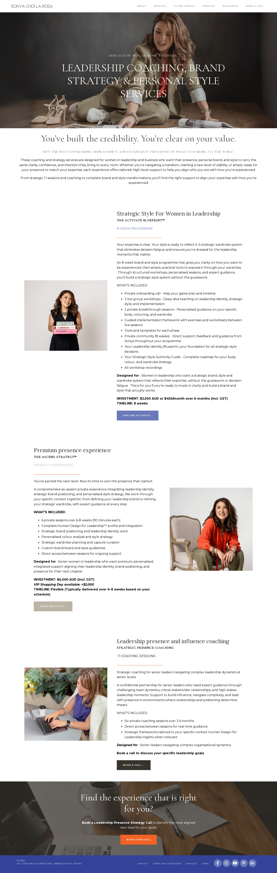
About (141, 6)
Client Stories (184, 6)
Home (205, 864)
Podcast (209, 6)
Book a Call (254, 6)
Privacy (143, 864)
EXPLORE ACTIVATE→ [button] (137, 415)
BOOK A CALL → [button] (134, 765)
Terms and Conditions (167, 864)
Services (160, 6)
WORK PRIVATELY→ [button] (53, 606)
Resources (230, 6)
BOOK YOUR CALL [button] (139, 840)
